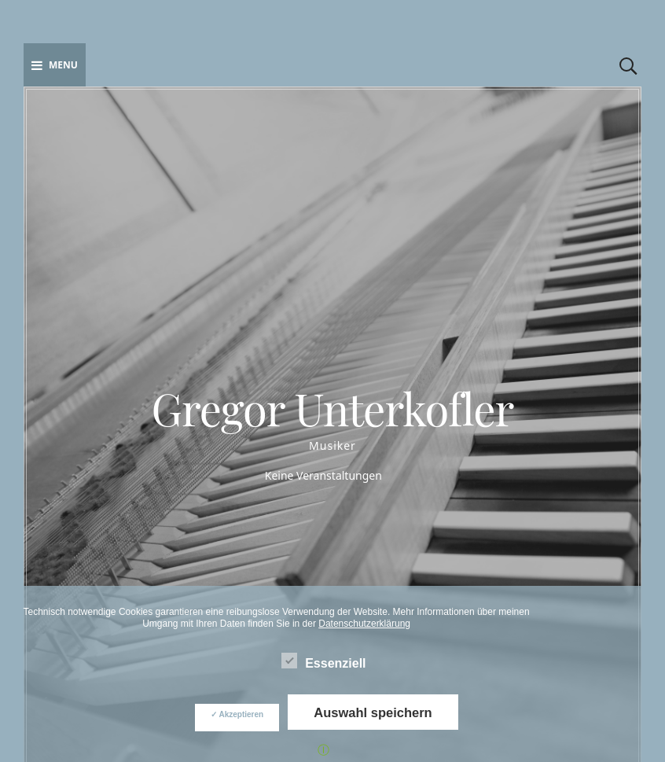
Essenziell (323, 660)
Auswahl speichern (373, 712)
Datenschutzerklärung (364, 623)
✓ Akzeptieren (237, 714)
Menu (54, 65)
